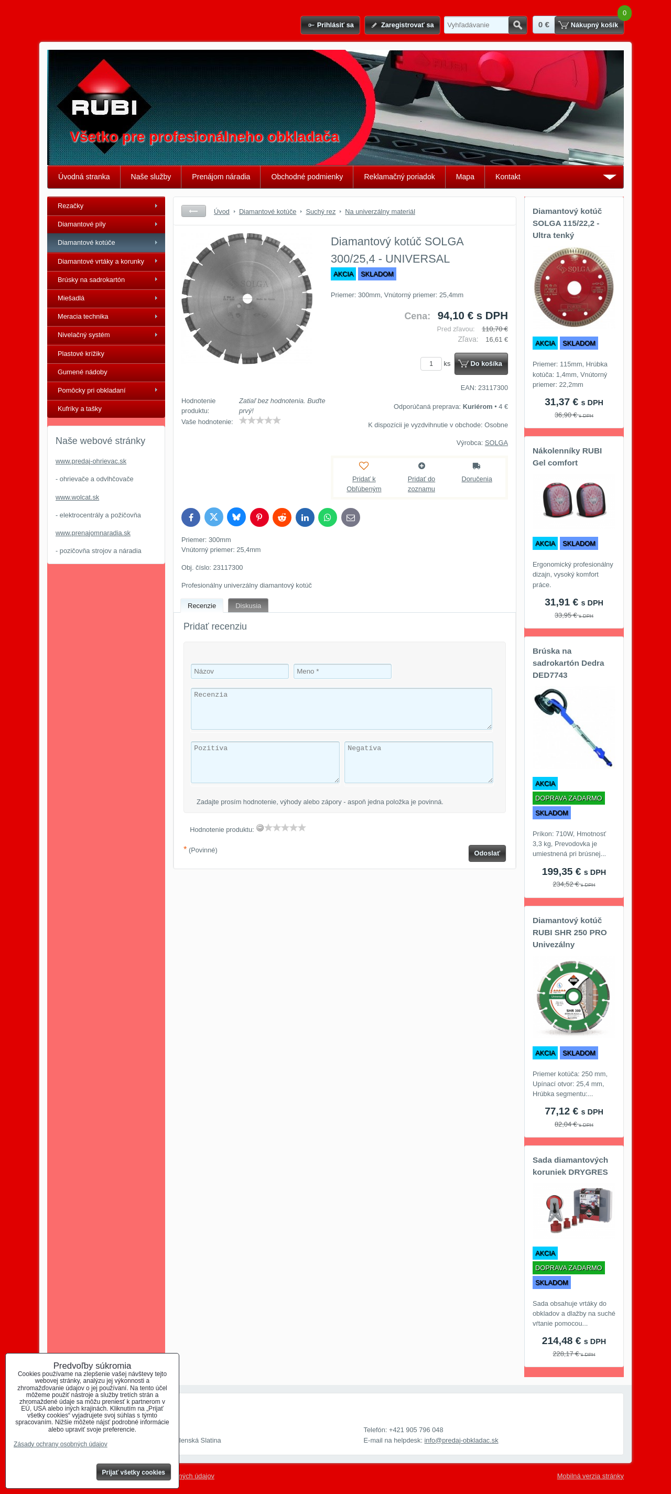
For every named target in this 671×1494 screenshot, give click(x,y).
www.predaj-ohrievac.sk (91, 461)
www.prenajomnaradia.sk (93, 533)
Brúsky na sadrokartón (91, 280)
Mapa (465, 176)
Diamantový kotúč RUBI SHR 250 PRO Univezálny (570, 932)
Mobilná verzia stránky (590, 1476)
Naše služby (151, 176)
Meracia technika (83, 316)
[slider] (260, 420)
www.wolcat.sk (77, 497)
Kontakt (508, 176)
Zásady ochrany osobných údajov (60, 1444)
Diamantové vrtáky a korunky (101, 261)
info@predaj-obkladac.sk (462, 1440)
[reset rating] (260, 828)
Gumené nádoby (82, 372)
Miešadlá (71, 298)
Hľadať (517, 25)
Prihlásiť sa (335, 25)
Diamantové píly (82, 224)
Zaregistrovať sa (407, 25)
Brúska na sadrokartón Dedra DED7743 (568, 662)
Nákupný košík (594, 25)
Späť (193, 211)
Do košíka (486, 363)
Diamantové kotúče (86, 242)
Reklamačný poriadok (399, 176)
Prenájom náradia (221, 176)
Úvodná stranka (84, 176)
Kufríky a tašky (80, 409)
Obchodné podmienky (307, 176)
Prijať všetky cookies (134, 1472)
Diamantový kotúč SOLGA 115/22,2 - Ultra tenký (567, 223)
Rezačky (70, 206)
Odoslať (487, 853)
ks (437, 363)
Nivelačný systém (84, 335)
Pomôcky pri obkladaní (91, 390)
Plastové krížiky (81, 354)
